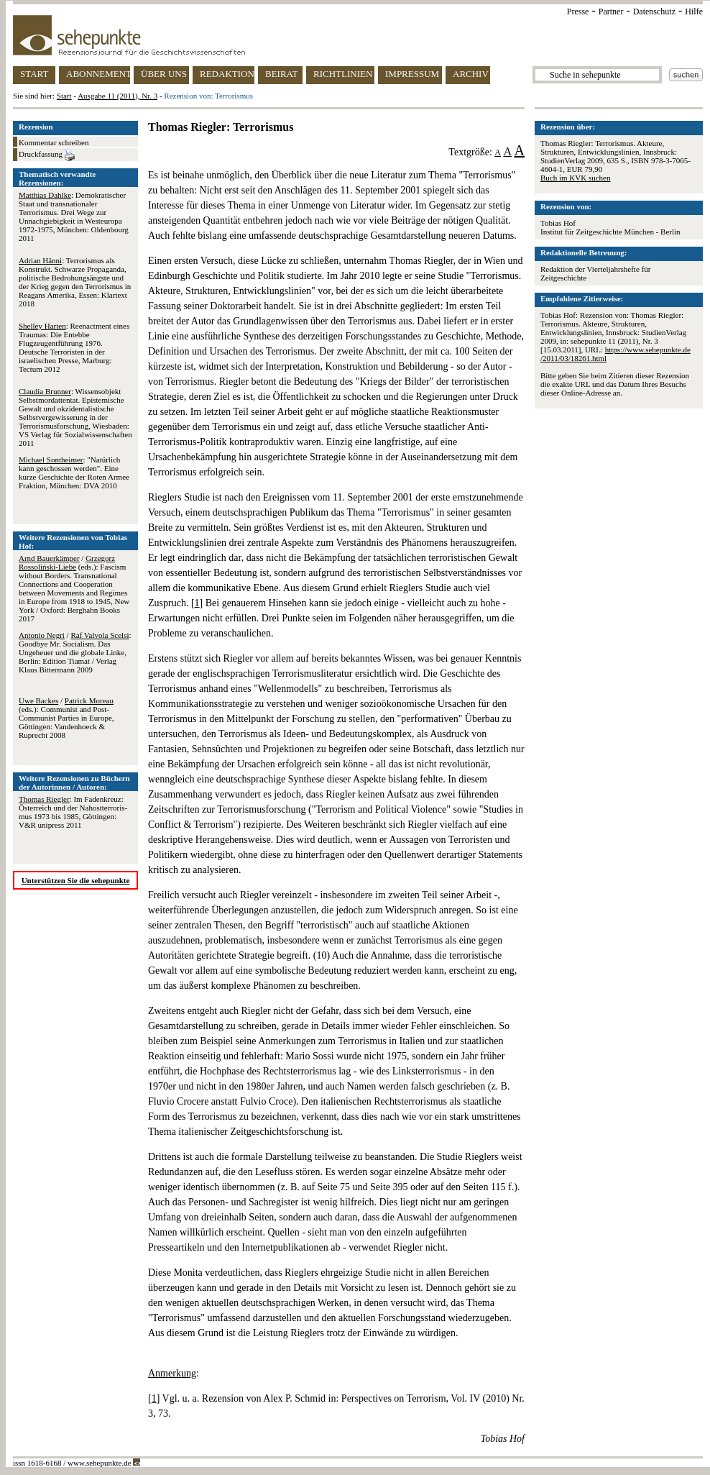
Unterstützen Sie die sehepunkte (76, 880)
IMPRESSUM (412, 73)
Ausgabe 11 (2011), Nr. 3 (117, 95)
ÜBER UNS (164, 73)
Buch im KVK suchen (575, 177)
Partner (611, 11)
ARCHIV (471, 73)
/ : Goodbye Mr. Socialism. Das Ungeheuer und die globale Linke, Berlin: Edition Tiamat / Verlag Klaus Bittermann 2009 (75, 652)
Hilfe (694, 11)
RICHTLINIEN (342, 73)
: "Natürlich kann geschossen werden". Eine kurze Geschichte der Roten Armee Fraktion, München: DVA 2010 (74, 472)
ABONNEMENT (98, 73)
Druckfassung (47, 155)
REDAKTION (227, 73)
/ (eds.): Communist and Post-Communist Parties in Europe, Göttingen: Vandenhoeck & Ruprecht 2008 (66, 717)
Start (64, 95)
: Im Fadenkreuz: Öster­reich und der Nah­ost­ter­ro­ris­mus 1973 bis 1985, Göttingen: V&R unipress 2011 (73, 812)
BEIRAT (281, 73)
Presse (578, 11)
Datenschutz (654, 11)
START (34, 73)
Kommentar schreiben (53, 142)
